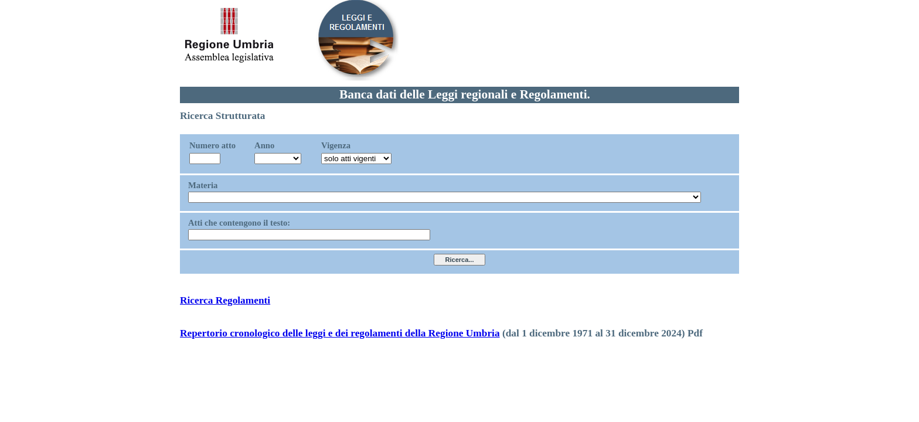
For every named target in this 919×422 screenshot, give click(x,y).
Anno (264, 145)
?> (277, 158)
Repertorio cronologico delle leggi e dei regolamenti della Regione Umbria (340, 333)
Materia (202, 185)
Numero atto (212, 145)
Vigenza (335, 145)
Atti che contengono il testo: (239, 222)
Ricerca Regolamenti (225, 300)
